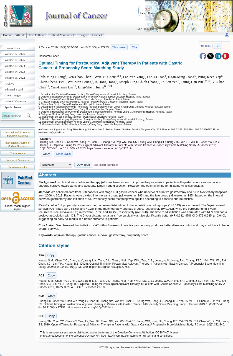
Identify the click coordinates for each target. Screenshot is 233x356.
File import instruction (106, 164)
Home (7, 35)
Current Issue (12, 48)
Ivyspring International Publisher (129, 347)
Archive (9, 83)
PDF (217, 45)
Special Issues (13, 107)
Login (83, 35)
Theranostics (17, 153)
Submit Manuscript (62, 35)
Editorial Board (14, 89)
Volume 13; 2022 (15, 77)
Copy (46, 153)
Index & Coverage (15, 101)
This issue (119, 47)
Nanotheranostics (17, 167)
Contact (97, 35)
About (20, 35)
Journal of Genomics (17, 160)
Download (83, 164)
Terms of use (160, 347)
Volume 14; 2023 (15, 71)
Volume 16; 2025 (15, 60)
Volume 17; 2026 (15, 54)
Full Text (205, 45)
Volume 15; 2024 (15, 65)
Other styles (63, 153)
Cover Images (13, 95)
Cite (134, 47)
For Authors (36, 35)
